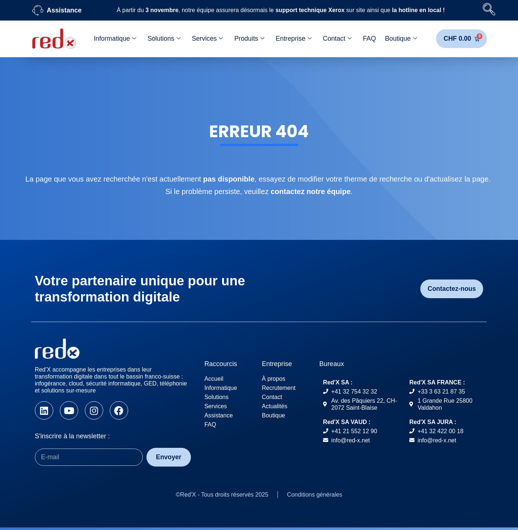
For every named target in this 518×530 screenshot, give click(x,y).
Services (207, 39)
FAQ (369, 39)
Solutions (163, 39)
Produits (249, 39)
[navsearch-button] (489, 10)
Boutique (401, 39)
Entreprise (293, 39)
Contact (337, 39)
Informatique (114, 39)
